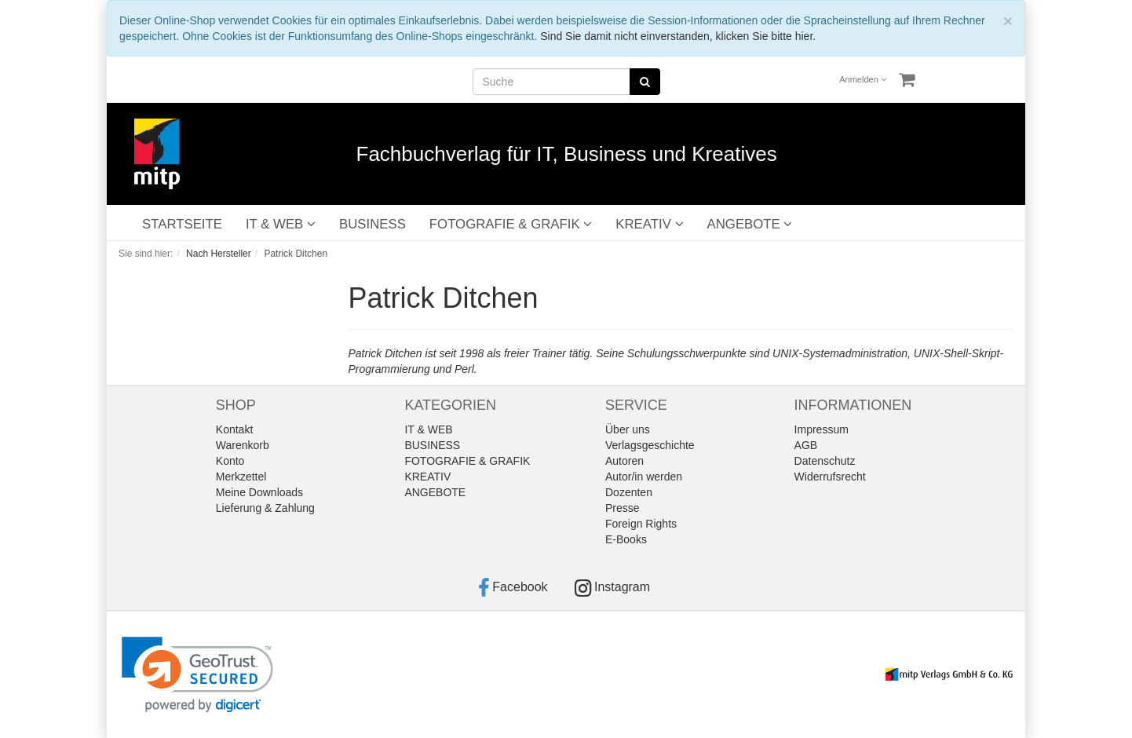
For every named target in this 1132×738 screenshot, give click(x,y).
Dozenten (628, 492)
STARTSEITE (182, 224)
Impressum (821, 429)
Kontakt (234, 429)
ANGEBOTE (750, 224)
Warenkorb (242, 445)
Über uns (627, 429)
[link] (197, 674)
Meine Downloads (259, 492)
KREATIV (649, 224)
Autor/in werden (643, 476)
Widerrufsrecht (830, 476)
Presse (622, 508)
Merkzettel (241, 476)
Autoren (624, 461)
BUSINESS (372, 224)
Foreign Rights (641, 523)
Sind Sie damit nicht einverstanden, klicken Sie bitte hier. (678, 36)
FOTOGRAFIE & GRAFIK (510, 224)
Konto (230, 461)
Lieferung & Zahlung (265, 508)
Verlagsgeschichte (650, 445)
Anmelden (862, 79)
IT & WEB (281, 224)
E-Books (626, 539)
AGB (806, 445)
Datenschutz (825, 461)
